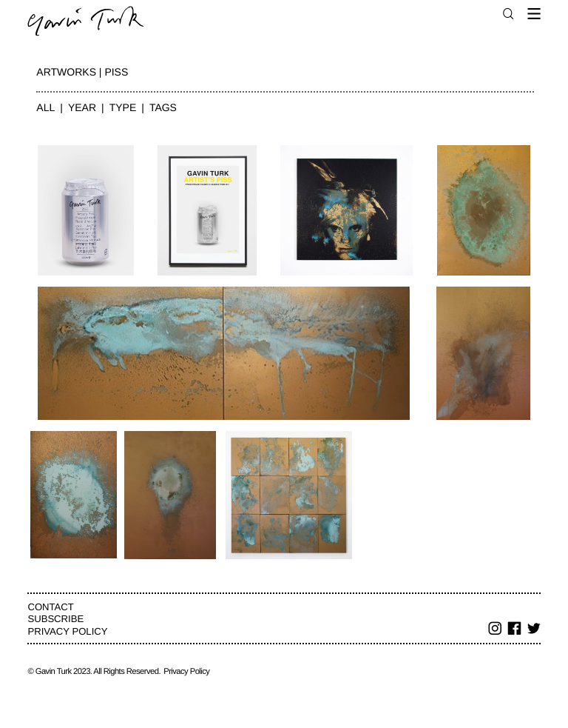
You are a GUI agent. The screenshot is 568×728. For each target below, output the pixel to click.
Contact (50, 606)
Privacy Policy (67, 631)
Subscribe (55, 618)
